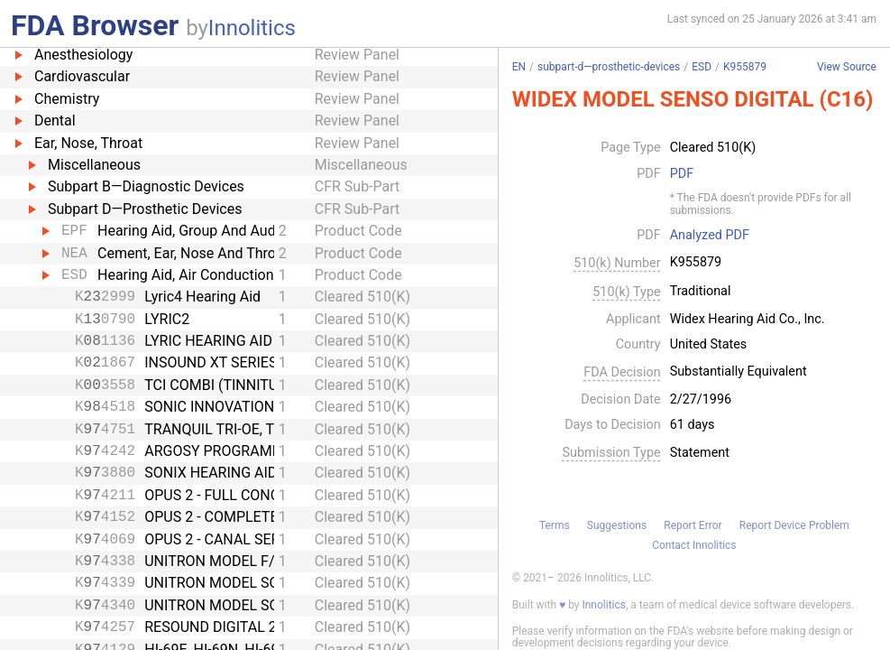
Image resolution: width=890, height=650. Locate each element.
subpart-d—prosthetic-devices (608, 66)
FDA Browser (95, 25)
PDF (681, 174)
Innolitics (252, 28)
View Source (846, 67)
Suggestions (617, 525)
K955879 (744, 66)
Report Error (692, 525)
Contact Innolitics (694, 545)
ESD (701, 66)
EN (519, 66)
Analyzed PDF (709, 235)
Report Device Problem (794, 525)
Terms (554, 525)
